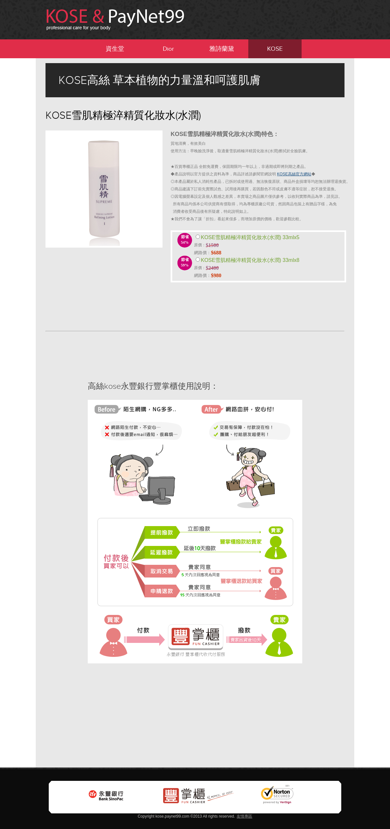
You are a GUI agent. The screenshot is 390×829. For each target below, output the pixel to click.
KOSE (275, 48)
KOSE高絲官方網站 (294, 174)
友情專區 (244, 816)
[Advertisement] (26, 155)
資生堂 (115, 48)
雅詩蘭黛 (221, 48)
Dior (168, 48)
